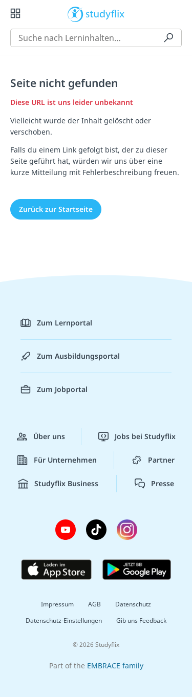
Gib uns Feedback (141, 620)
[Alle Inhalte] (15, 13)
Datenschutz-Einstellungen (64, 620)
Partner (153, 460)
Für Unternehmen (57, 460)
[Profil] (177, 13)
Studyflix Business (58, 483)
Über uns (41, 436)
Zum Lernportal (56, 323)
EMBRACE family (115, 665)
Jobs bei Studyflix (137, 436)
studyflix (105, 13)
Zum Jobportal (54, 389)
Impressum (57, 604)
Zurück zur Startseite (56, 209)
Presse (154, 483)
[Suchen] (168, 38)
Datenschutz (133, 604)
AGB (94, 604)
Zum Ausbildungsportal (70, 356)
